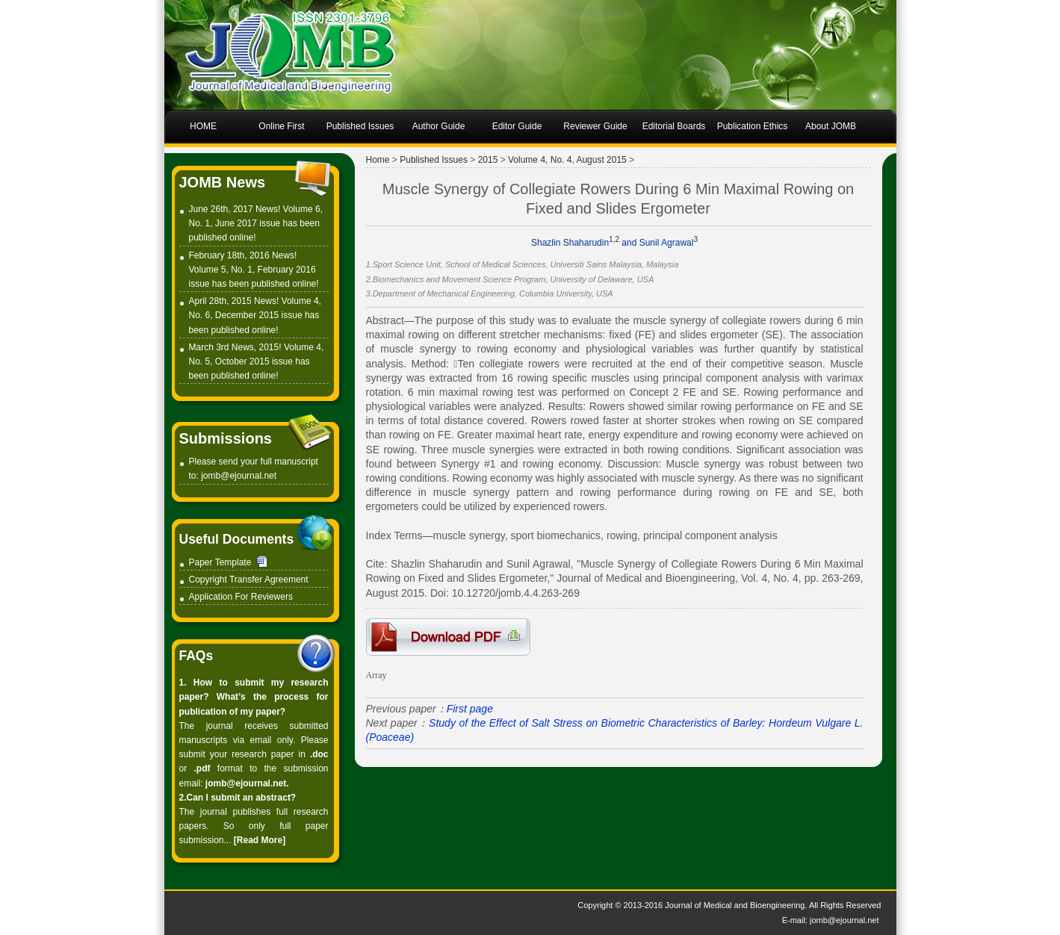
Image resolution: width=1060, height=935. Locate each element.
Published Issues (434, 160)
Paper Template (220, 562)
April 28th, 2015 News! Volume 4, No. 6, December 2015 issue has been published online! (255, 315)
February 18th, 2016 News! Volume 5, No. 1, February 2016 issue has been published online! (254, 269)
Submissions (225, 438)
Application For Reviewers (241, 596)
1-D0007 (448, 637)
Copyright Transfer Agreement (249, 579)
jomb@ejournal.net (238, 475)
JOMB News (222, 182)
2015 (488, 160)
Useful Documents (236, 539)
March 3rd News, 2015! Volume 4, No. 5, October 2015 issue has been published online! (256, 361)
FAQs (196, 655)
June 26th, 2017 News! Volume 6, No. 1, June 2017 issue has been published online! (256, 223)
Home (378, 160)
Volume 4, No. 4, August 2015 (567, 160)
